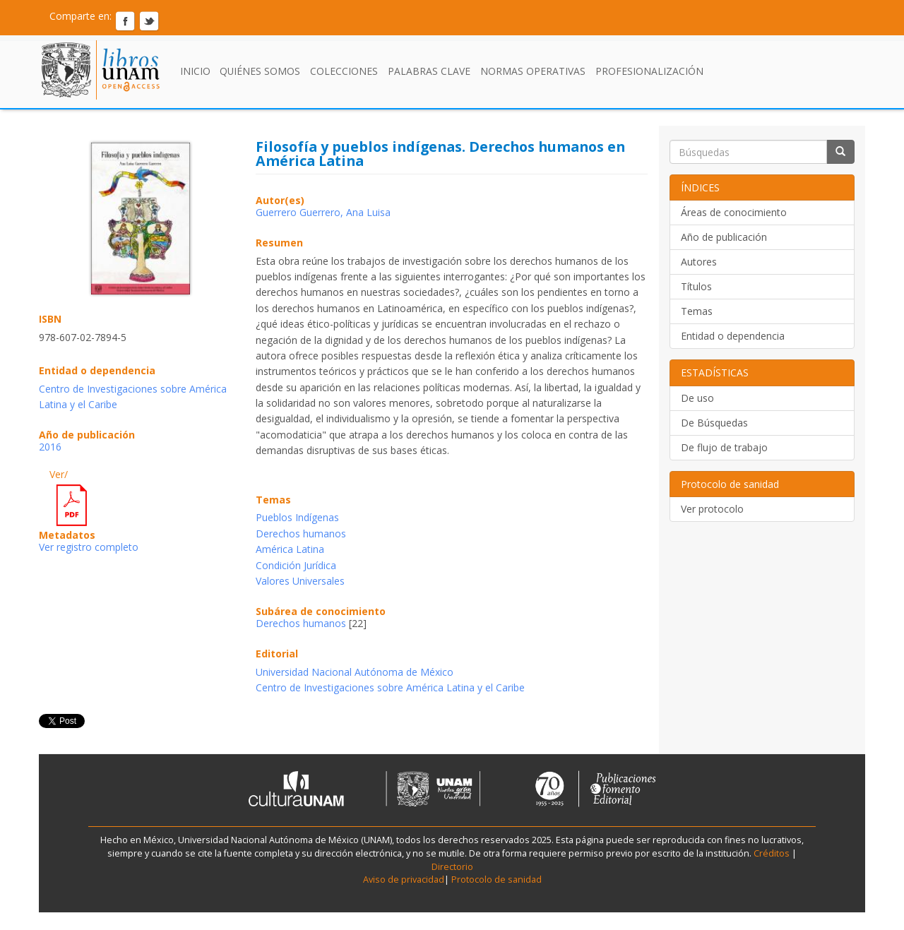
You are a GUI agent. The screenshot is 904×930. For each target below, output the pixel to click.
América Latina (290, 549)
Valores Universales (300, 581)
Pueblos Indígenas (297, 517)
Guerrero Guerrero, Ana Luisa (323, 212)
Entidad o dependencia (733, 335)
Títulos (696, 286)
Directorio (452, 867)
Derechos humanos (301, 533)
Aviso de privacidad (403, 880)
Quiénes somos (260, 71)
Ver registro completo (88, 547)
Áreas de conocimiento (734, 212)
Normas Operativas (532, 71)
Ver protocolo (712, 508)
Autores (699, 261)
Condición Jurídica (296, 565)
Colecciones (344, 71)
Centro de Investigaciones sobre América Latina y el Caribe (390, 687)
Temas (697, 311)
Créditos (772, 853)
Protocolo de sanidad (496, 880)
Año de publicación (724, 237)
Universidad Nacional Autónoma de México (354, 672)
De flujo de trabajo (724, 447)
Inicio (195, 71)
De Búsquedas (714, 422)
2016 (50, 446)
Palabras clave (429, 71)
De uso (697, 398)
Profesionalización (649, 71)
